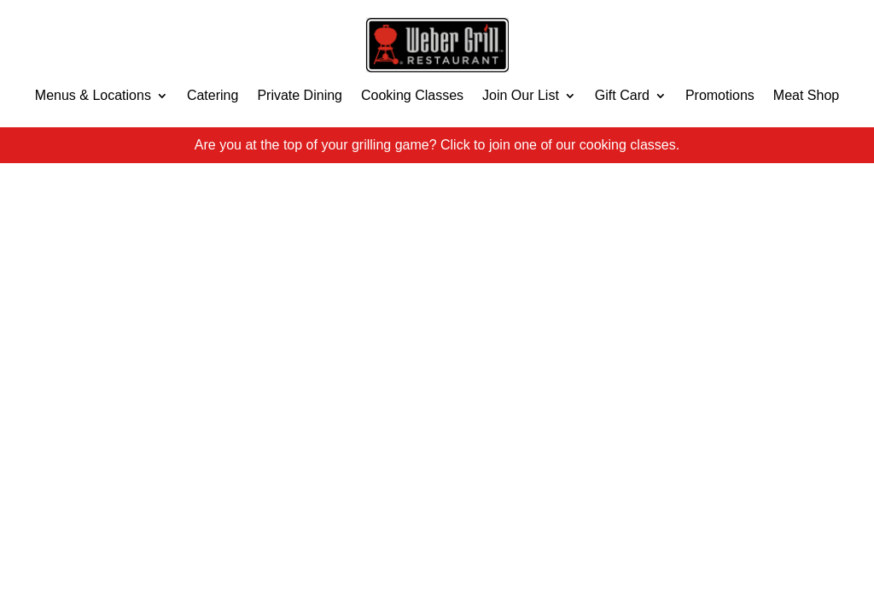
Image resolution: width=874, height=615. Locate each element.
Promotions (720, 95)
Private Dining (299, 95)
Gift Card (622, 95)
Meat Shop (806, 95)
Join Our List (520, 95)
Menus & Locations (93, 95)
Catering (212, 95)
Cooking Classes (412, 95)
